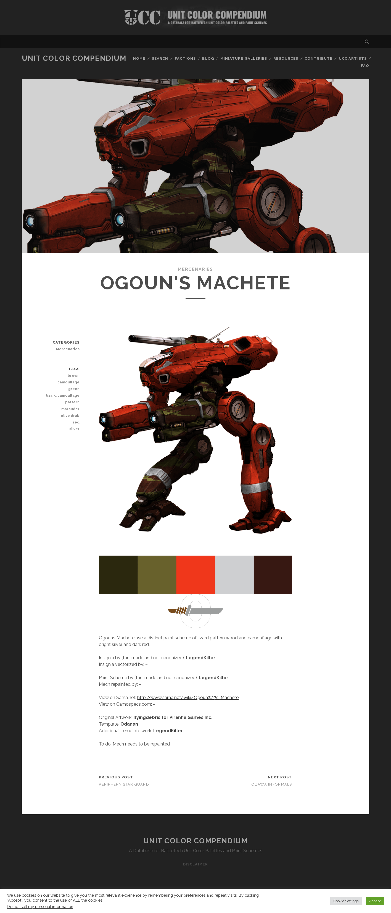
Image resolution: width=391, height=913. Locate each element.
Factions (185, 58)
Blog (208, 58)
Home (139, 58)
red (76, 422)
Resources (285, 58)
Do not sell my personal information (40, 906)
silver (74, 429)
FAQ (365, 66)
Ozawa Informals (272, 784)
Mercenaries (195, 269)
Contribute (318, 58)
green (74, 389)
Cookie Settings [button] (346, 901)
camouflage (68, 382)
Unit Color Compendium (74, 58)
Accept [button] (375, 901)
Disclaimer (195, 864)
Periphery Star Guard (124, 784)
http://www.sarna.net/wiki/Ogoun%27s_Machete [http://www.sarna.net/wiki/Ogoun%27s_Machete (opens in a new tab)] (188, 697)
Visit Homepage (195, 17)
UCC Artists (352, 58)
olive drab (70, 416)
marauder (70, 409)
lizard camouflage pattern (63, 398)
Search (160, 58)
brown (74, 375)
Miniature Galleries (243, 58)
